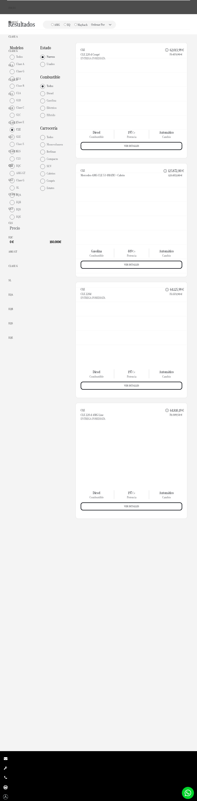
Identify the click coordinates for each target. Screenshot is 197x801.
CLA (10, 94)
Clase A (13, 37)
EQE (10, 338)
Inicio (12, 8)
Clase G (13, 51)
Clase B (13, 80)
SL (9, 280)
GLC (10, 137)
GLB (10, 108)
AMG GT (12, 252)
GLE (10, 180)
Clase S (13, 194)
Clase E (13, 151)
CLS (10, 223)
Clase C (13, 123)
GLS (10, 209)
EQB (10, 309)
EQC (10, 237)
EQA (10, 295)
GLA (10, 65)
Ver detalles (131, 387)
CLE (10, 166)
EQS (10, 323)
